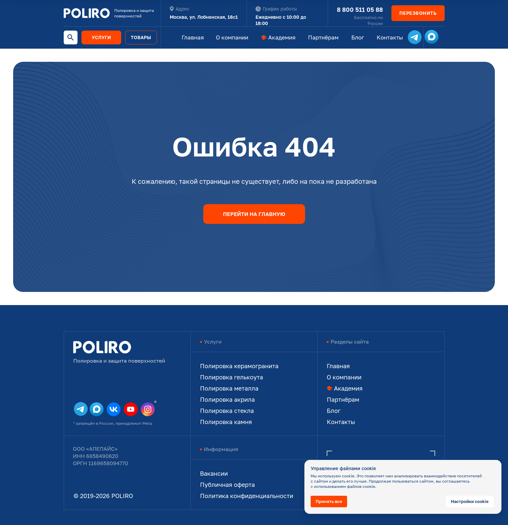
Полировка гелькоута (231, 377)
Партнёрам (323, 37)
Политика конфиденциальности (246, 495)
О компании (232, 37)
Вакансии (214, 473)
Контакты (390, 37)
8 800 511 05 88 (360, 9)
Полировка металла (229, 388)
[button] (418, 13)
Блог (357, 37)
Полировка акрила (227, 399)
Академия (282, 37)
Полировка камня (226, 421)
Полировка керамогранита (239, 366)
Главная (193, 37)
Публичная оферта (227, 484)
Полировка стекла (227, 410)
